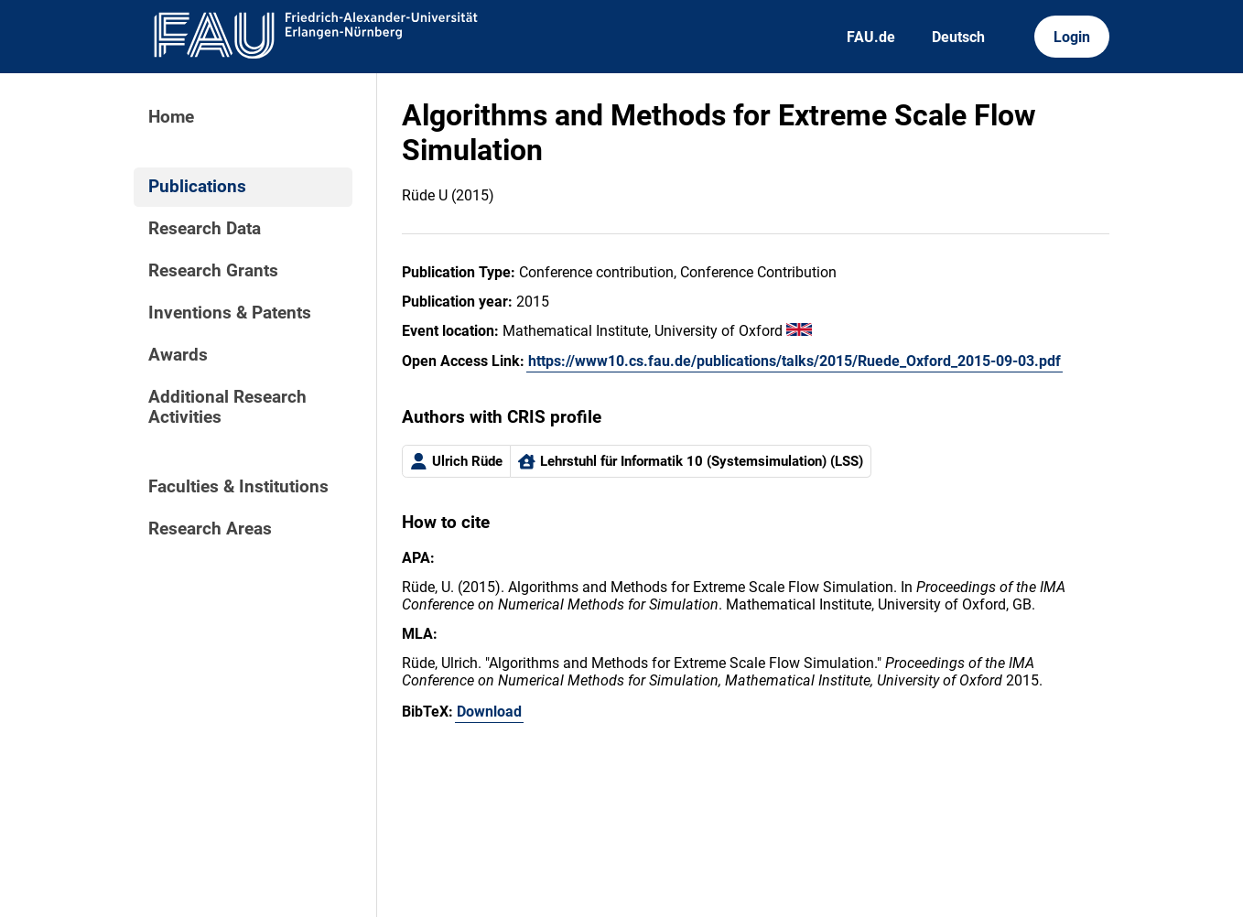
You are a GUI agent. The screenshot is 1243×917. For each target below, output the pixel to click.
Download (489, 711)
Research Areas (210, 529)
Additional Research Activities (227, 407)
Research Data (204, 229)
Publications (197, 187)
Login (1072, 37)
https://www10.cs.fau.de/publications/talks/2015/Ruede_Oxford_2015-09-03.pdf (794, 361)
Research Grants (213, 271)
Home (171, 117)
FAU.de (871, 37)
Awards (178, 355)
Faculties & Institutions (238, 487)
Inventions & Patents (229, 313)
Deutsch (958, 37)
